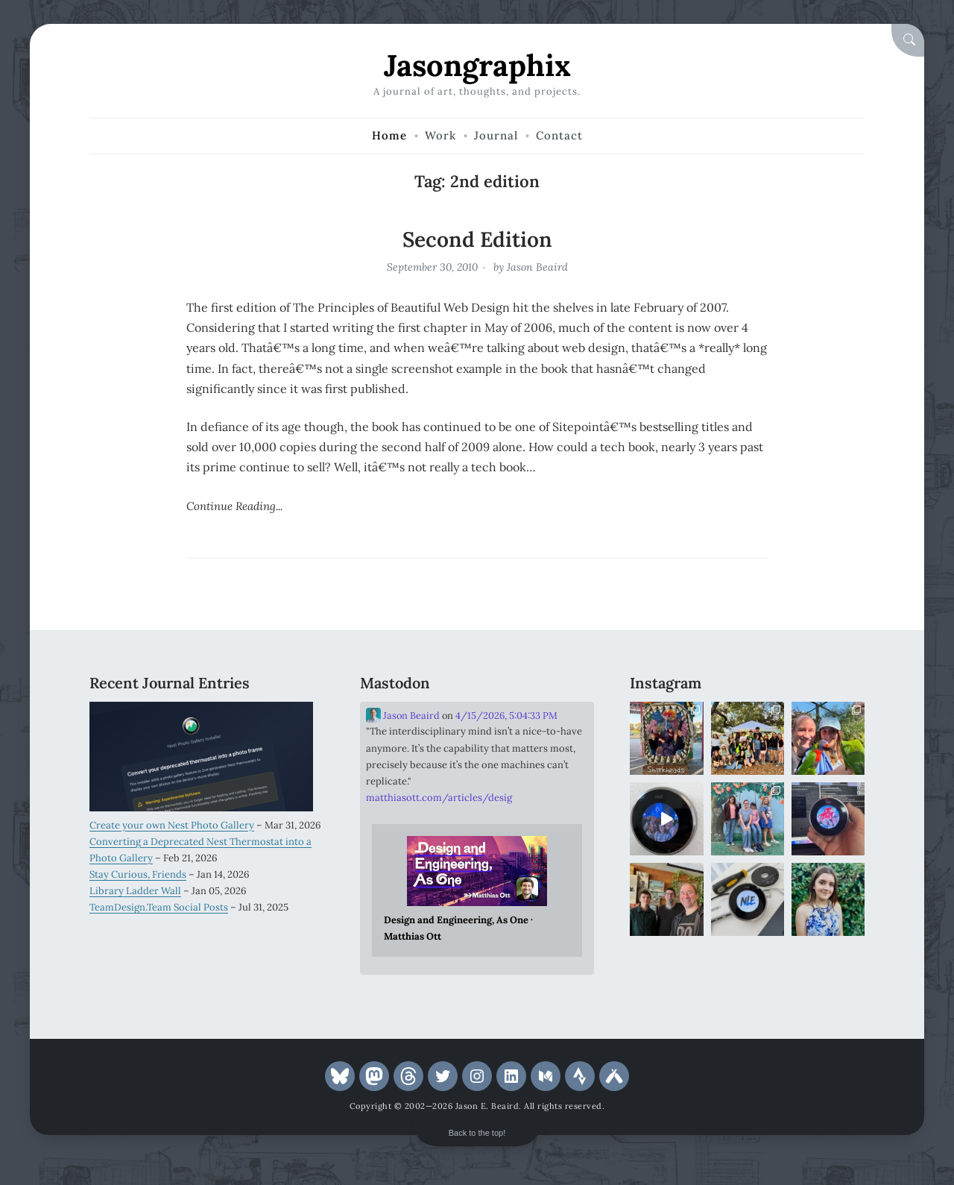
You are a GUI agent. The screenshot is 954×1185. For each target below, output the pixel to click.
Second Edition (477, 239)
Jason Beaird (537, 267)
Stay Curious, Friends (137, 874)
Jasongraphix (477, 65)
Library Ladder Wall (135, 890)
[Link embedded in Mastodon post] (477, 890)
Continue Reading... (234, 506)
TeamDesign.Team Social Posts (158, 907)
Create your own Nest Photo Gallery (171, 825)
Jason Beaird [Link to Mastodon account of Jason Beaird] (403, 715)
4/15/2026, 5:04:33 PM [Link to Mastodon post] (506, 715)
